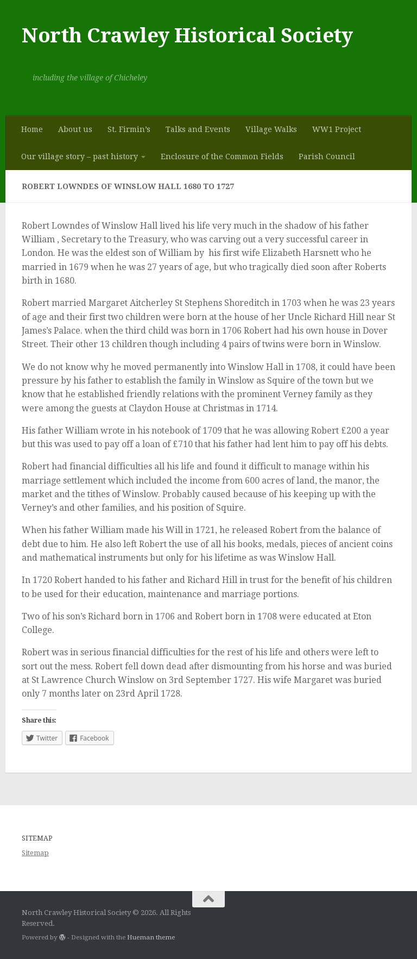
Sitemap (35, 853)
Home (32, 129)
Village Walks (271, 129)
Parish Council (327, 156)
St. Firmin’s (129, 129)
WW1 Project (336, 129)
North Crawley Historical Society (187, 35)
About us (75, 129)
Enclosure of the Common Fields (222, 156)
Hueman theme (151, 937)
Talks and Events (198, 129)
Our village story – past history (79, 156)
